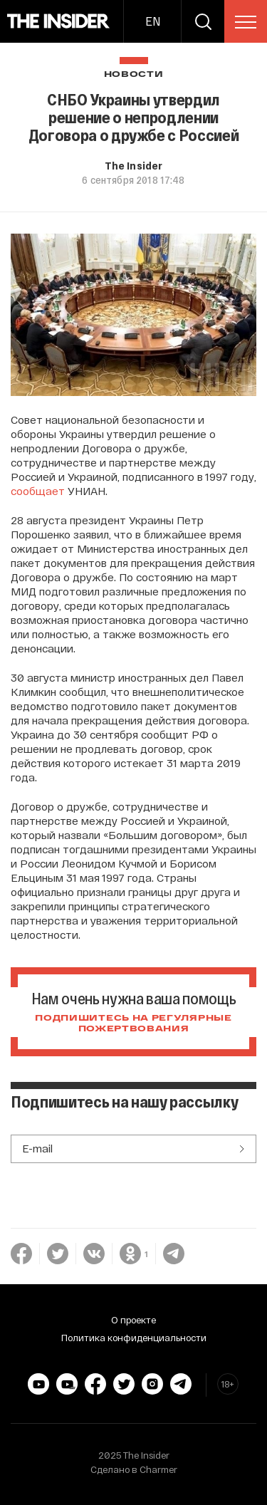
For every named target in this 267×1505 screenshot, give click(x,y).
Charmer (158, 1469)
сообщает (38, 490)
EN (152, 21)
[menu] (245, 22)
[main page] (58, 21)
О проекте (133, 1320)
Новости (134, 74)
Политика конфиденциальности (133, 1337)
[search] (203, 21)
